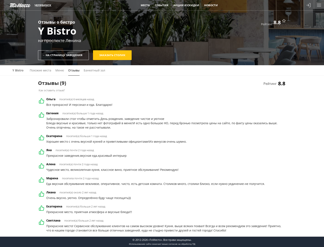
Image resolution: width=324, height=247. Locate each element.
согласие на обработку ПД (181, 243)
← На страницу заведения (62, 55)
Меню (59, 70)
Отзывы (74, 70)
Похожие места (40, 70)
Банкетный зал (94, 70)
